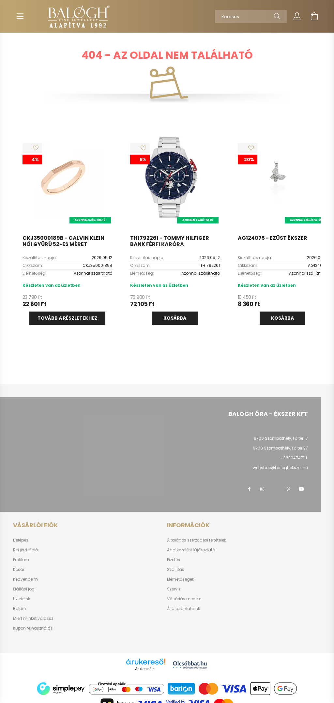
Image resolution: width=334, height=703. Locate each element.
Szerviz (173, 589)
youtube (301, 489)
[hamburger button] (19, 16)
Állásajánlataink (183, 608)
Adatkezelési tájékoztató (191, 550)
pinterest (288, 489)
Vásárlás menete (184, 599)
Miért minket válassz (33, 618)
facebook (249, 489)
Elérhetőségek (180, 579)
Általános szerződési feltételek (196, 540)
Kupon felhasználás (33, 628)
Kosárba (174, 318)
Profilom (21, 560)
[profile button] (297, 16)
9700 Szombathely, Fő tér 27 (280, 448)
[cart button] (314, 16)
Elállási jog (24, 589)
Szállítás (175, 569)
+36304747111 (294, 458)
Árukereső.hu (145, 669)
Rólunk (19, 608)
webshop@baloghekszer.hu (280, 467)
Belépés (20, 540)
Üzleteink (21, 599)
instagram (262, 489)
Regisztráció (25, 550)
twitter (275, 489)
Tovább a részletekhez (67, 318)
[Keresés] (251, 16)
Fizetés (173, 560)
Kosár (18, 569)
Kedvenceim (25, 579)
